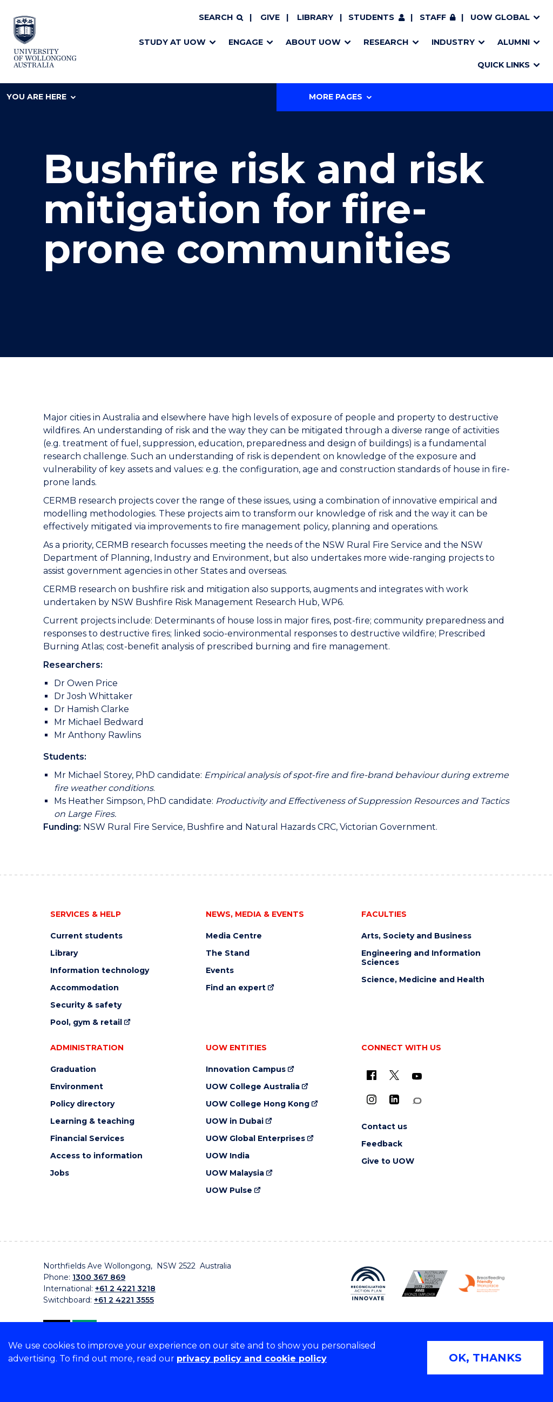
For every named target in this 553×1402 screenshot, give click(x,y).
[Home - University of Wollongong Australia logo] (45, 42)
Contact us (384, 1126)
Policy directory (82, 1104)
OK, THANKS (485, 1357)
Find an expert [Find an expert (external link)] (236, 987)
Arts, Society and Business (416, 936)
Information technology (99, 970)
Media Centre (234, 936)
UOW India (227, 1155)
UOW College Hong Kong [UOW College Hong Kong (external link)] (257, 1104)
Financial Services (87, 1138)
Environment (76, 1086)
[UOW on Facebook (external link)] (371, 1075)
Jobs (59, 1173)
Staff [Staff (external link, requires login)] (433, 17)
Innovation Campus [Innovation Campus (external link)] (246, 1069)
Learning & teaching (92, 1121)
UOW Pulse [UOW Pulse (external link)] (229, 1190)
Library (315, 17)
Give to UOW (387, 1161)
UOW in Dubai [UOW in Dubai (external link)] (235, 1121)
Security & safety (86, 1005)
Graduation (73, 1069)
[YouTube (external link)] (417, 1077)
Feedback (381, 1144)
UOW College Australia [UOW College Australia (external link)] (253, 1086)
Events (220, 970)
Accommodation (84, 987)
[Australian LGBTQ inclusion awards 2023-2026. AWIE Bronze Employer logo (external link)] (425, 1283)
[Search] (220, 17)
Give (270, 17)
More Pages (340, 97)
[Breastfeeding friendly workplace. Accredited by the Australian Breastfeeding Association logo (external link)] (481, 1283)
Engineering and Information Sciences (421, 958)
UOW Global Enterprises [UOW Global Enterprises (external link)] (255, 1138)
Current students (86, 936)
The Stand (227, 953)
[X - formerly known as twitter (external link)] (394, 1075)
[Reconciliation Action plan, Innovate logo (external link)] (368, 1284)
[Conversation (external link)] (417, 1101)
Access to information (96, 1155)
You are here (41, 97)
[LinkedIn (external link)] (394, 1099)
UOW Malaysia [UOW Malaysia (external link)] (235, 1173)
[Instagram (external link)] (371, 1099)
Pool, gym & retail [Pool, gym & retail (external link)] (86, 1022)
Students (371, 17)
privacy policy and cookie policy (252, 1358)
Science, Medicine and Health (422, 979)
